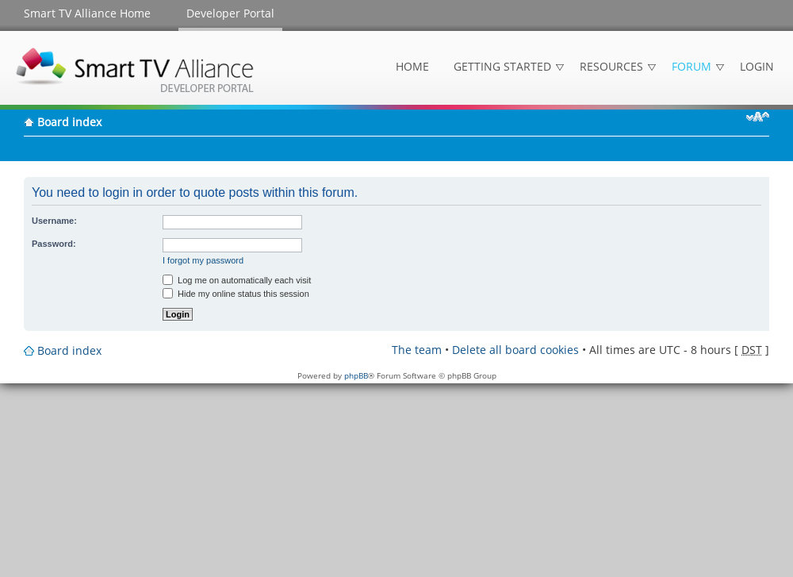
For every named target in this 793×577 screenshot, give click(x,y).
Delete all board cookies (515, 349)
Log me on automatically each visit (237, 280)
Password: (54, 243)
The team (417, 349)
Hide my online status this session (236, 293)
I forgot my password (203, 260)
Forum (691, 66)
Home (412, 66)
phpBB (356, 375)
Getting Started (502, 66)
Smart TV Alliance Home (87, 13)
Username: (54, 220)
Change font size (757, 117)
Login (757, 66)
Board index (69, 121)
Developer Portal (230, 13)
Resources (611, 66)
